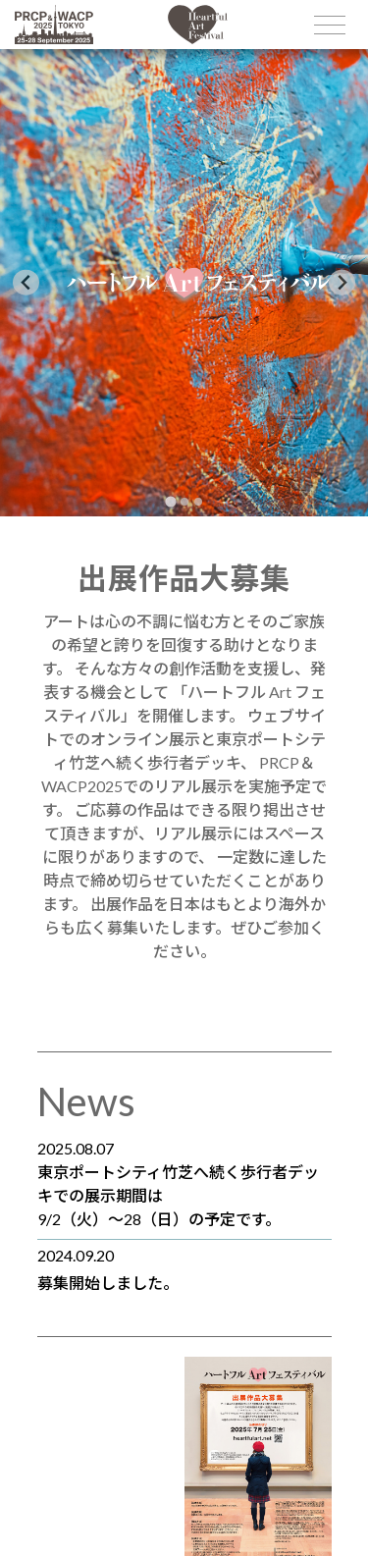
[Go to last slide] (26, 282)
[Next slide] (342, 282)
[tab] (170, 501)
